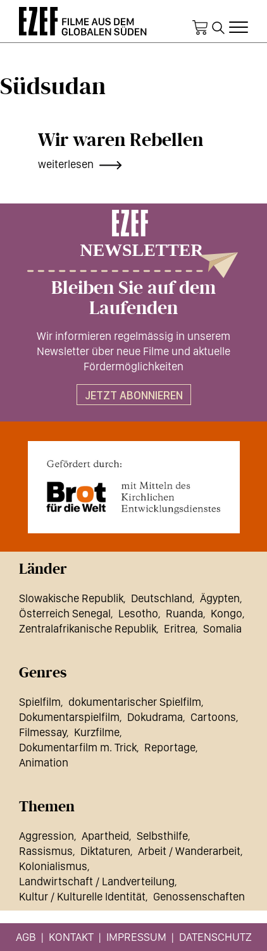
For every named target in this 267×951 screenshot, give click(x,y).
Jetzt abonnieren (134, 395)
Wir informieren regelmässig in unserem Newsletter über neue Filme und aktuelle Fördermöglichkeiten (133, 351)
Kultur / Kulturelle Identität (82, 896)
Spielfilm (40, 701)
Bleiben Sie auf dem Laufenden (133, 298)
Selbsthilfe (162, 835)
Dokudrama (155, 717)
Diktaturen (105, 850)
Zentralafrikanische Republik (87, 628)
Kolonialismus (53, 866)
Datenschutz (215, 936)
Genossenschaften (199, 896)
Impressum (136, 936)
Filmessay (42, 732)
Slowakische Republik (71, 598)
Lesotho (138, 613)
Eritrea (180, 628)
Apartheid (105, 835)
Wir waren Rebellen (120, 140)
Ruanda (184, 613)
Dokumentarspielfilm (69, 717)
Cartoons (213, 717)
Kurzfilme (97, 732)
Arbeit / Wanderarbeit (189, 850)
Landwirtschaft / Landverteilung (97, 881)
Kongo (226, 613)
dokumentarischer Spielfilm (134, 701)
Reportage (170, 747)
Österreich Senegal (65, 613)
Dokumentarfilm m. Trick (78, 747)
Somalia (222, 628)
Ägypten (220, 598)
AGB (26, 936)
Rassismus (46, 850)
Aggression (46, 835)
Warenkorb (200, 27)
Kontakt (71, 936)
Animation (43, 762)
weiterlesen (66, 164)
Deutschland (161, 598)
